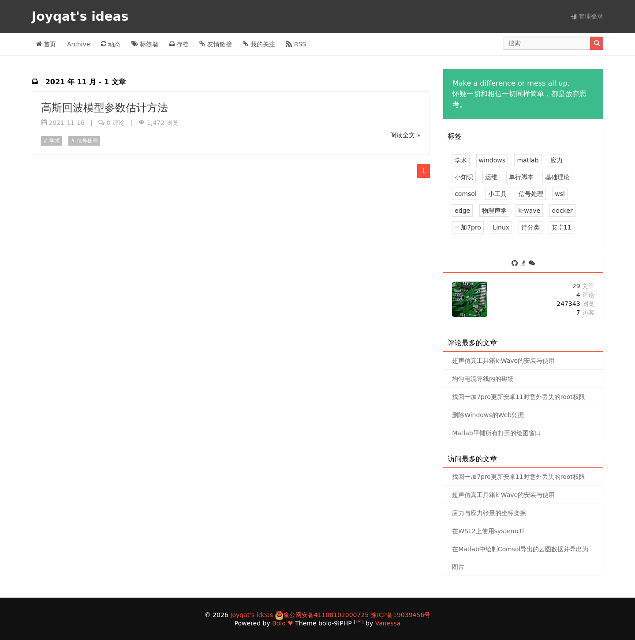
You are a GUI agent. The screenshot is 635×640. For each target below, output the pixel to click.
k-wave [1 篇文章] (529, 210)
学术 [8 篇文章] (461, 160)
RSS (296, 44)
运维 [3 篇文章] (491, 177)
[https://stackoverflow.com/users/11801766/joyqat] (524, 264)
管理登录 (587, 16)
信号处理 (86, 141)
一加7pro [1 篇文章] (468, 227)
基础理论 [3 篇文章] (557, 177)
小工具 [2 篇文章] (497, 193)
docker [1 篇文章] (562, 210)
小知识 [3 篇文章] (464, 177)
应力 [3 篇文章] (556, 160)
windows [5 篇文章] (492, 160)
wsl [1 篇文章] (560, 193)
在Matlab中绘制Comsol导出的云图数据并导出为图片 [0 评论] (520, 558)
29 (583, 286)
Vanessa (388, 623)
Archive (78, 44)
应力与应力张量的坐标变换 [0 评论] (489, 512)
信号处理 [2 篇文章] (531, 193)
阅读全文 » (405, 135)
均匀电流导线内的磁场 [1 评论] (483, 378)
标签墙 (144, 44)
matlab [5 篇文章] (527, 160)
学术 (54, 141)
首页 (46, 44)
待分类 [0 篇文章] (530, 227)
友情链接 (215, 44)
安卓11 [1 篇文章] (561, 227)
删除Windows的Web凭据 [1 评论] (488, 414)
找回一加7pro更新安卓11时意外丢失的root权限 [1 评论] (518, 396)
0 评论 (116, 122)
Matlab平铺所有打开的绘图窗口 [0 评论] (496, 433)
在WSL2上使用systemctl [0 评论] (488, 531)
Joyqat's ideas (82, 16)
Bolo (279, 623)
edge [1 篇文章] (462, 210)
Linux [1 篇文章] (501, 227)
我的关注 (259, 44)
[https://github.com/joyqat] (516, 264)
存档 (179, 44)
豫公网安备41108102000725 (326, 614)
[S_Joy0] (532, 264)
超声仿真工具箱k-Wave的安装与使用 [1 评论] (503, 360)
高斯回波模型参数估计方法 (104, 108)
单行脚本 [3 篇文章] (521, 177)
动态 (110, 44)
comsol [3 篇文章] (466, 193)
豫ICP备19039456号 (401, 614)
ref (358, 621)
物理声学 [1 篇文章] (494, 210)
